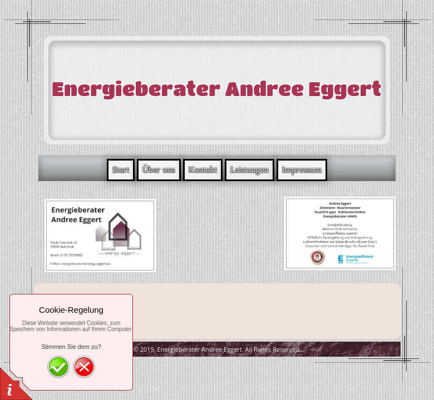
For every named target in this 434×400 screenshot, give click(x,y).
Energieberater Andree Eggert (216, 88)
